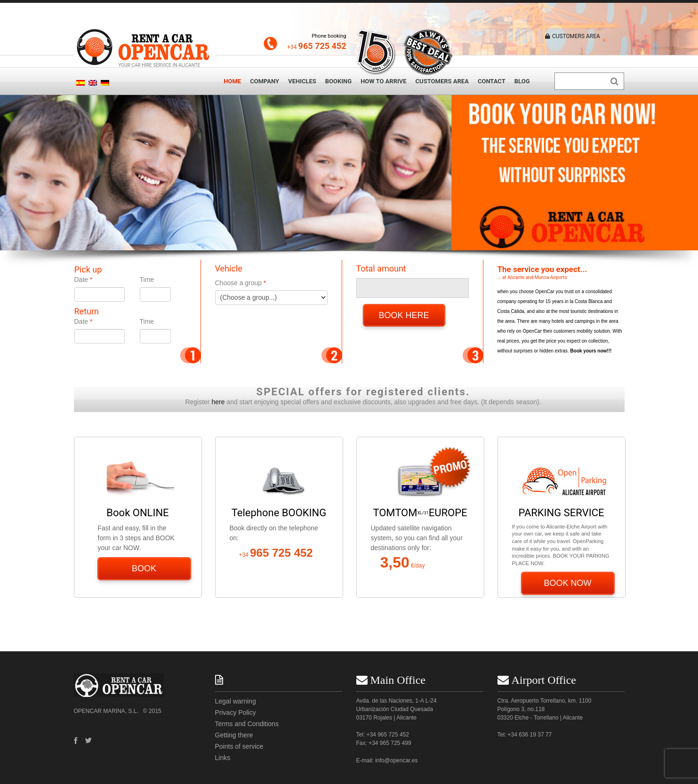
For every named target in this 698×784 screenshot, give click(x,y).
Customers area (442, 81)
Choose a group (238, 283)
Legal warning (235, 701)
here (218, 402)
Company (264, 81)
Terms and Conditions (247, 724)
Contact (491, 81)
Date (81, 279)
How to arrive (383, 81)
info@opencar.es (396, 760)
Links (223, 757)
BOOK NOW (568, 583)
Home (232, 81)
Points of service (239, 746)
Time (147, 279)
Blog (522, 81)
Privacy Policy (235, 712)
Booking (338, 81)
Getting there (234, 735)
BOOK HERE (404, 315)
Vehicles (302, 81)
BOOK (144, 568)
